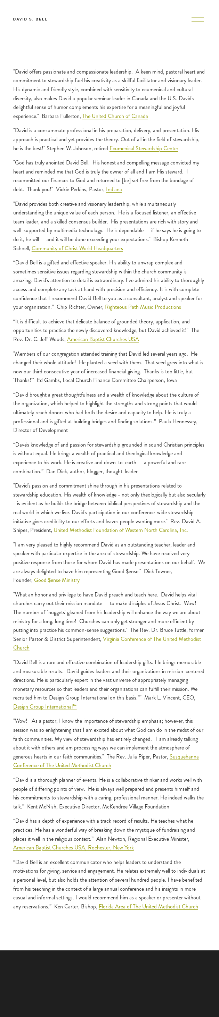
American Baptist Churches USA (103, 339)
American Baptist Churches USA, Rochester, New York (73, 847)
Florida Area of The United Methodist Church (148, 906)
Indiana (114, 189)
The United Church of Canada (115, 116)
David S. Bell (30, 19)
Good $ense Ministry (57, 580)
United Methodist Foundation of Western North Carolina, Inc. (121, 530)
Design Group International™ (45, 707)
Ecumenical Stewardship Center (144, 148)
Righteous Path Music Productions (143, 307)
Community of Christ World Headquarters (77, 248)
